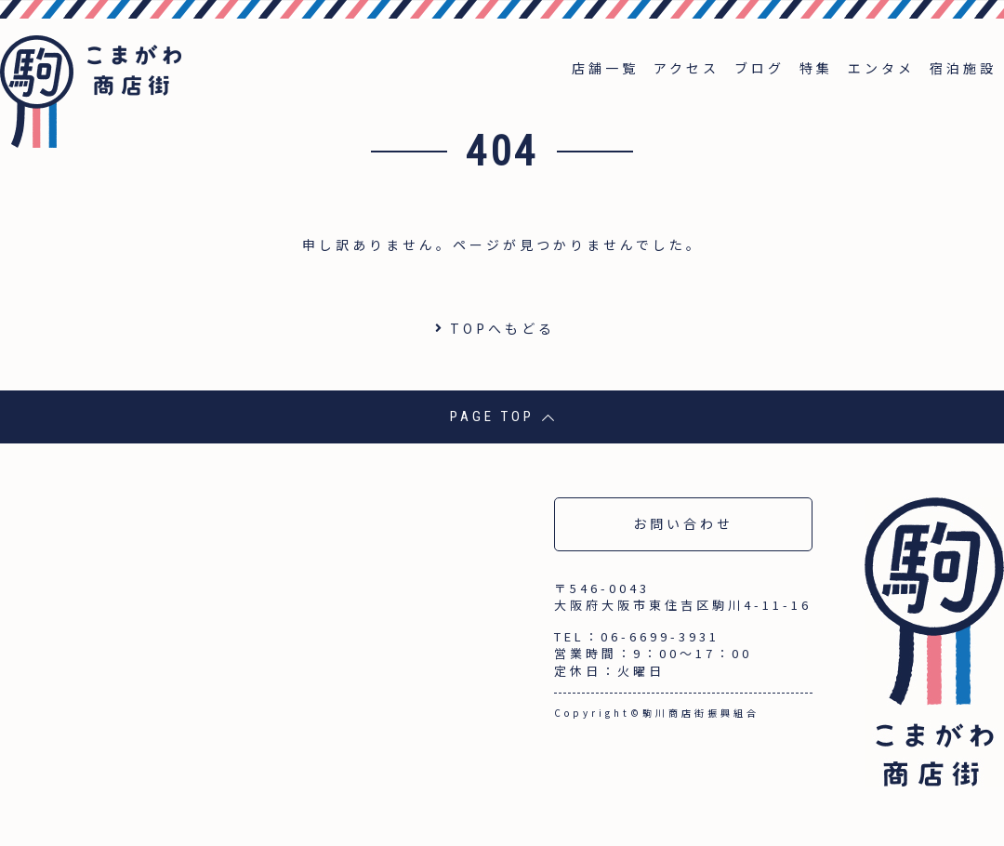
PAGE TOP (502, 416)
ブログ (759, 68)
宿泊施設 (963, 68)
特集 (816, 68)
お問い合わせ (683, 523)
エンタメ (881, 68)
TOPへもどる (502, 328)
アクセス (687, 68)
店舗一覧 (605, 68)
